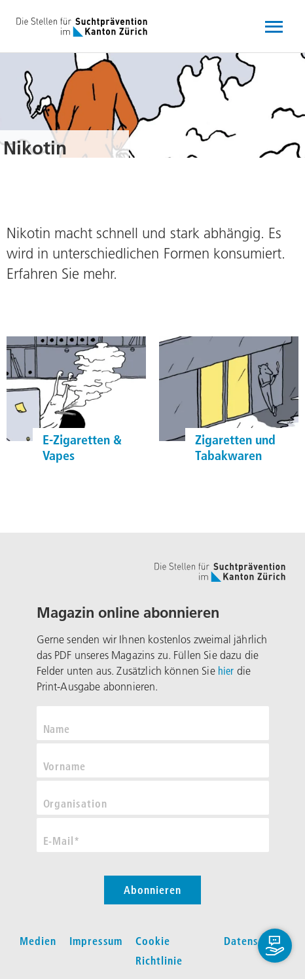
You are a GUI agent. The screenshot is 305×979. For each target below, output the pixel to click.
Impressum (96, 941)
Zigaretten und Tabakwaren (235, 447)
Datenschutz (254, 941)
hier (226, 670)
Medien (38, 941)
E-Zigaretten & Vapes (82, 447)
